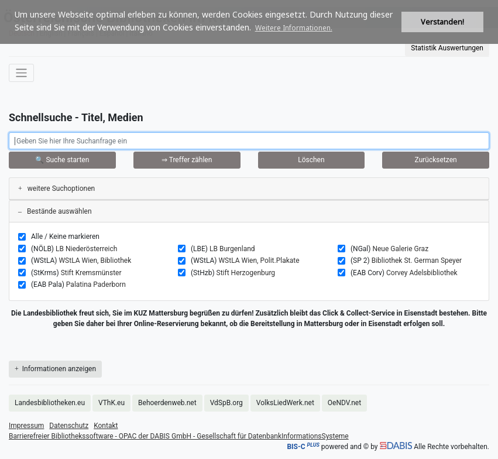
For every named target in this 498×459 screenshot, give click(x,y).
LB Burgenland (232, 249)
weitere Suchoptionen (56, 188)
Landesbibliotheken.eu (50, 403)
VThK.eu (111, 403)
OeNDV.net (344, 403)
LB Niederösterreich (86, 249)
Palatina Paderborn (96, 284)
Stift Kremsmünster (91, 273)
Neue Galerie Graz (400, 249)
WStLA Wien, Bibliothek (95, 260)
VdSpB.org (226, 403)
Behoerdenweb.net (167, 403)
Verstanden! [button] (442, 22)
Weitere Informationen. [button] (293, 28)
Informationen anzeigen (55, 369)
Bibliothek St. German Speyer (417, 260)
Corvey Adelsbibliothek (422, 273)
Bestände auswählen (55, 211)
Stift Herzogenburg (246, 273)
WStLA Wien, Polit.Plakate (258, 260)
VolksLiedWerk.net (285, 403)
